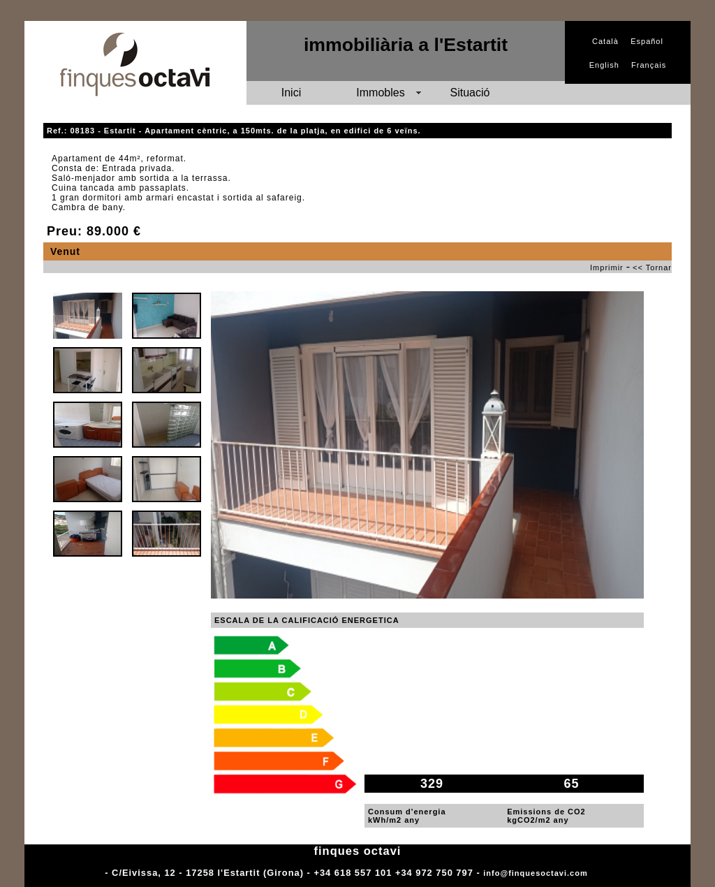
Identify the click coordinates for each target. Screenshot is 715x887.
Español (647, 41)
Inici (291, 92)
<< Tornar (652, 267)
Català (605, 41)
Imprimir (607, 267)
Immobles (380, 92)
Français (648, 65)
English (604, 65)
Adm (600, 873)
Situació (470, 92)
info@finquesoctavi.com (535, 873)
